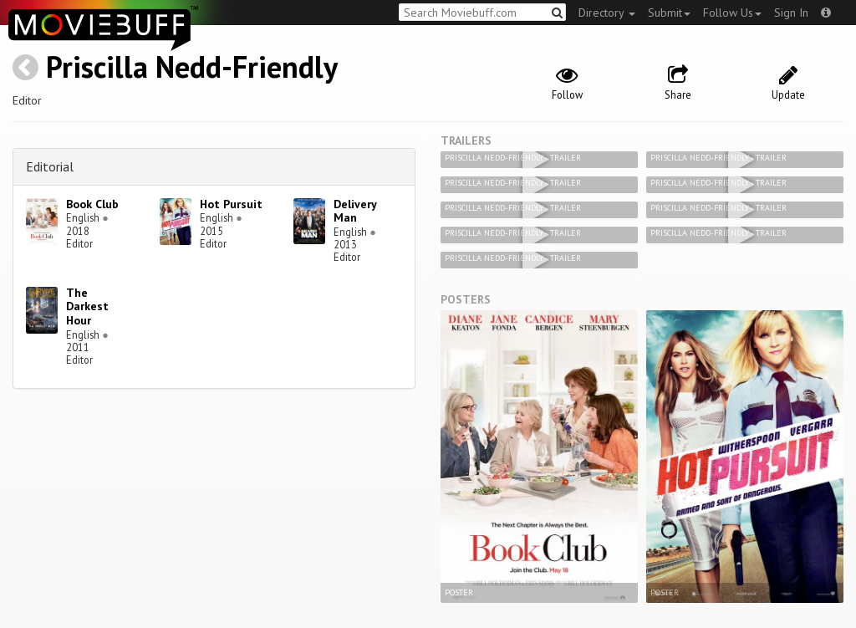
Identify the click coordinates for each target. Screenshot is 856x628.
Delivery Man (355, 211)
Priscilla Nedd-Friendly (192, 66)
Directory (606, 12)
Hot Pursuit (231, 204)
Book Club (92, 204)
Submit (669, 12)
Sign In (791, 12)
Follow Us (732, 12)
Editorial (50, 166)
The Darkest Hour (87, 307)
